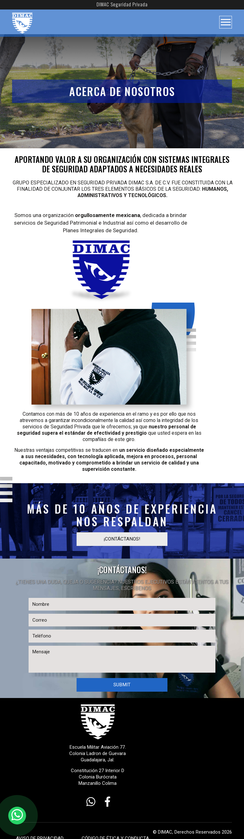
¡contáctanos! (122, 528)
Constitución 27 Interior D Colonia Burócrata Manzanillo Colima (122, 760)
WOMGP (187, 828)
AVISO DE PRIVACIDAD (36, 821)
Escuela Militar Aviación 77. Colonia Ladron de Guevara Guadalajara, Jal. (122, 735)
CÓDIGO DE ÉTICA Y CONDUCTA (104, 821)
